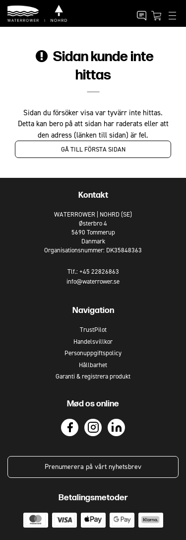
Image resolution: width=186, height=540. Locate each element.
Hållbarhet (93, 365)
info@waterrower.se (93, 281)
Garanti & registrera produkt (93, 376)
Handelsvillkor (93, 341)
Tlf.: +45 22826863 (93, 271)
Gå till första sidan (93, 149)
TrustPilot (93, 329)
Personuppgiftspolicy (93, 353)
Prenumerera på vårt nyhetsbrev (93, 466)
